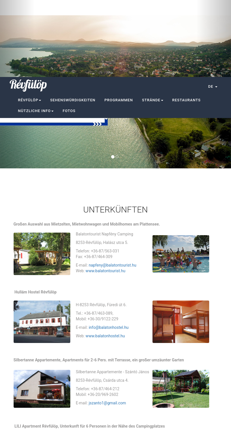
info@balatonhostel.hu (109, 250)
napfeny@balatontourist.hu (112, 188)
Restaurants (186, 23)
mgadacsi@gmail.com (108, 386)
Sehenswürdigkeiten (73, 23)
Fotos (69, 34)
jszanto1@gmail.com (107, 326)
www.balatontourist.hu (105, 194)
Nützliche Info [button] (36, 34)
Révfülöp (28, 7)
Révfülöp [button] (29, 23)
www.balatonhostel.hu (105, 259)
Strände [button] (152, 23)
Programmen (119, 23)
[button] (213, 9)
